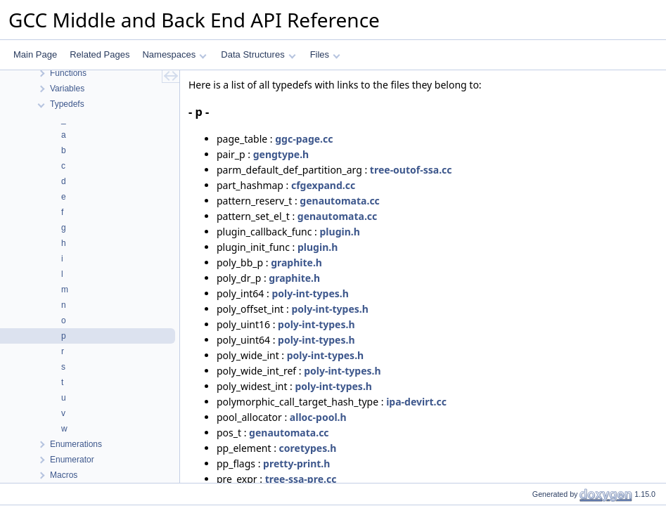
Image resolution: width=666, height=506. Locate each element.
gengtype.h (281, 154)
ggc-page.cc (304, 138)
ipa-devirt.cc (416, 401)
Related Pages (99, 54)
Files (325, 54)
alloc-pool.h (318, 417)
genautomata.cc (340, 200)
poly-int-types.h (309, 293)
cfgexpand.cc (323, 185)
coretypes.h (308, 448)
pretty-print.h (296, 463)
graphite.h (296, 262)
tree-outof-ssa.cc (411, 169)
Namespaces (174, 54)
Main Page (35, 54)
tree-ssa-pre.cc (301, 479)
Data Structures (258, 54)
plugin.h (340, 231)
